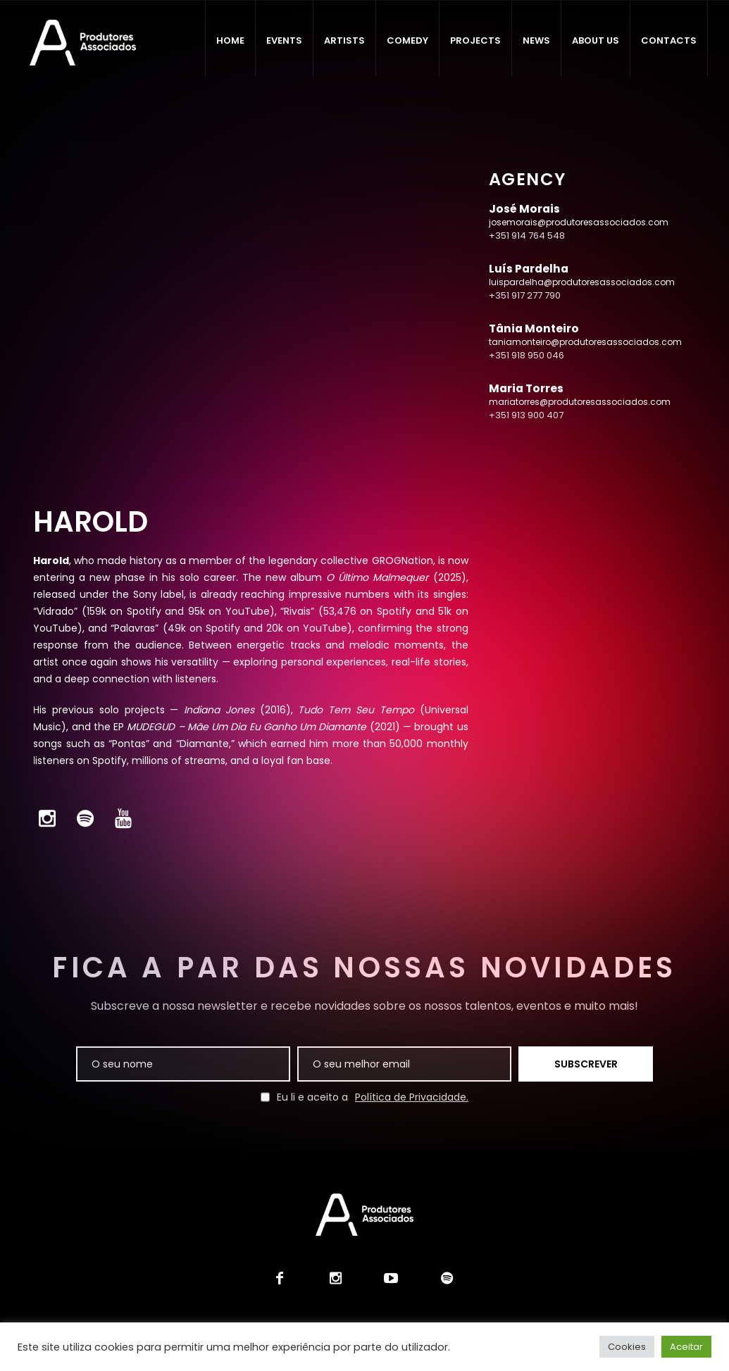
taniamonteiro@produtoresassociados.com (585, 342)
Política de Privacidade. (411, 1097)
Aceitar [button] (686, 1346)
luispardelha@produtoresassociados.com (582, 282)
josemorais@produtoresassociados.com (578, 222)
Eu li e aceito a (364, 1097)
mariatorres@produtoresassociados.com (580, 402)
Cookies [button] (627, 1346)
